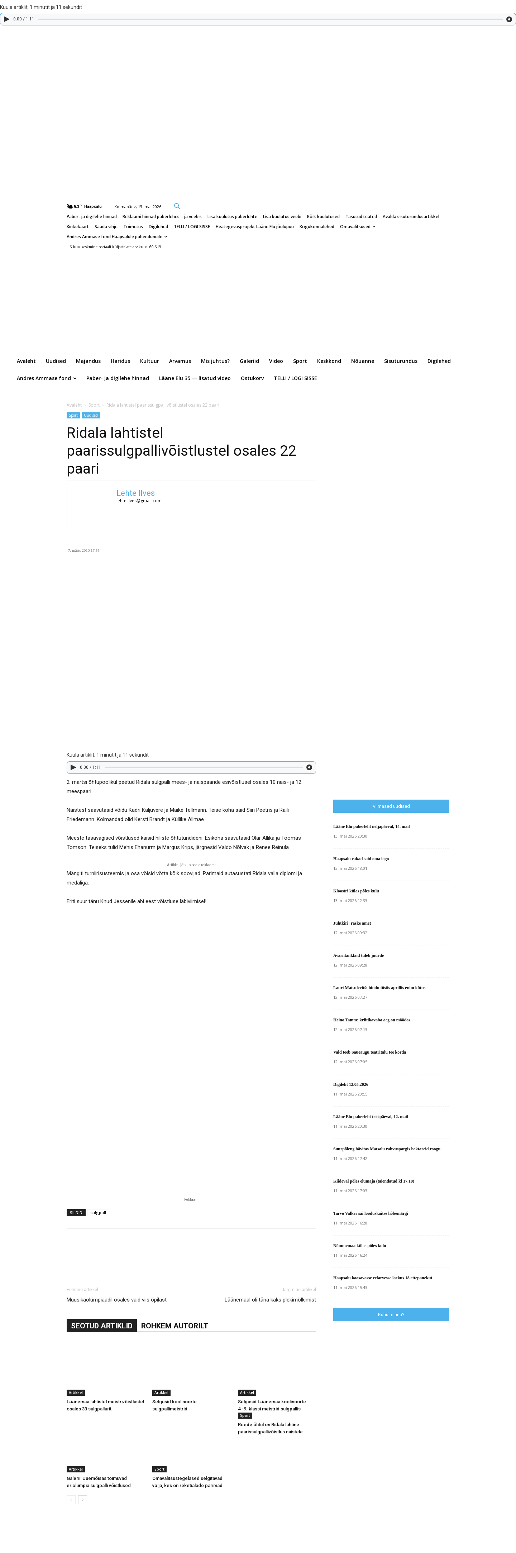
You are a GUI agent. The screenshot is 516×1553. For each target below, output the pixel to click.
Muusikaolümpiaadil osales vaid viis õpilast (117, 1299)
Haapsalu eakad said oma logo (361, 858)
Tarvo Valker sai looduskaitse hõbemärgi (370, 1213)
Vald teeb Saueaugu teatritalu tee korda (369, 1052)
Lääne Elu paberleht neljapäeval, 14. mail (371, 826)
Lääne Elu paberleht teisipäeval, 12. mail (370, 1116)
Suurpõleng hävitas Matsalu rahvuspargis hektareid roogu (386, 1148)
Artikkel (76, 1392)
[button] (177, 206)
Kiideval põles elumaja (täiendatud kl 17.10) (373, 1181)
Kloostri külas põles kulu (356, 890)
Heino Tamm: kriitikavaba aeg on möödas (371, 1019)
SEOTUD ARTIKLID (102, 1326)
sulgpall (98, 1212)
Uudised (91, 415)
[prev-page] (71, 1499)
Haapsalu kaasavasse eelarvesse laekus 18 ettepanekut (382, 1277)
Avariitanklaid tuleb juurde (358, 955)
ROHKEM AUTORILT (174, 1326)
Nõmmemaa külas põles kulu (359, 1245)
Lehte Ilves (135, 493)
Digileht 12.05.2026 (350, 1084)
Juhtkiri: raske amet (352, 923)
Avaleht (74, 405)
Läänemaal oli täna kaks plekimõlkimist (270, 1299)
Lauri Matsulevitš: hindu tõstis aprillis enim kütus (379, 987)
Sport (94, 405)
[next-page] (82, 1499)
